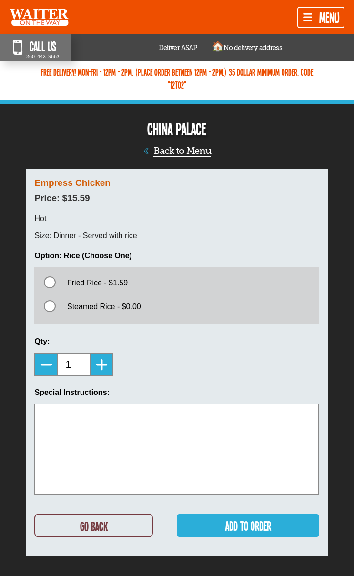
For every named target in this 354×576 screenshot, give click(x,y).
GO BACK (94, 526)
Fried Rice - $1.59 (97, 283)
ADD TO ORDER (248, 525)
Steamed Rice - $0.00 (104, 307)
